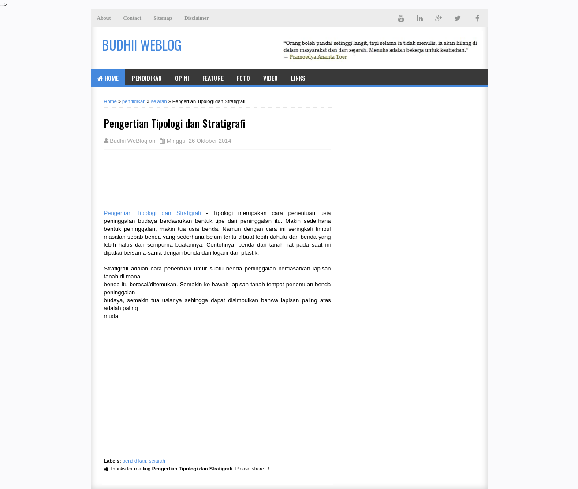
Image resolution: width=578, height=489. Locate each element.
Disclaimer (196, 18)
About (104, 18)
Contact (132, 18)
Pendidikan (147, 77)
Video (270, 77)
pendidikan (134, 460)
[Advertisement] (174, 178)
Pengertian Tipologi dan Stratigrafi (152, 213)
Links (298, 77)
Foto (243, 77)
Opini (182, 77)
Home (108, 77)
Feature (213, 77)
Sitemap (162, 18)
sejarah (157, 460)
